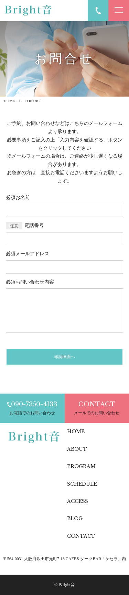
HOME (9, 101)
